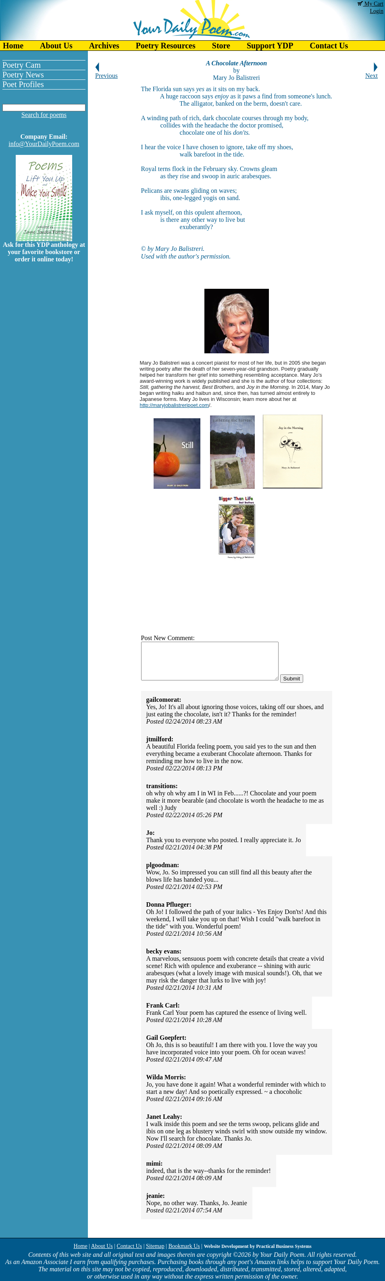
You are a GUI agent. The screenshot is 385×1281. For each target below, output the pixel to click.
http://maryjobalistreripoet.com (174, 405)
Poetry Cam (21, 65)
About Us (56, 45)
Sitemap (155, 1246)
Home (13, 45)
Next (371, 73)
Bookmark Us (184, 1246)
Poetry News (23, 74)
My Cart (370, 4)
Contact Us (329, 45)
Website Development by (258, 1246)
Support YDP (270, 45)
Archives (104, 45)
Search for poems (44, 114)
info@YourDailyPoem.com (43, 143)
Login (376, 11)
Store (221, 45)
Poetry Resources (166, 45)
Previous (106, 73)
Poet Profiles (23, 84)
